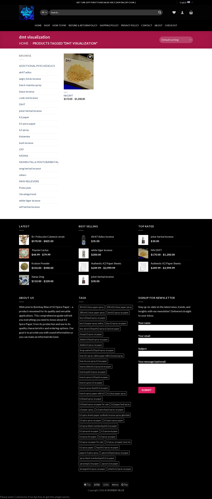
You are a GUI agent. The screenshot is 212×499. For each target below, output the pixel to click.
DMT (22, 104)
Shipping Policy (109, 25)
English (186, 2)
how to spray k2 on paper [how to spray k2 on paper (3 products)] (91, 382)
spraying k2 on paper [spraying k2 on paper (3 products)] (89, 463)
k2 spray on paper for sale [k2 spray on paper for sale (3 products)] (91, 442)
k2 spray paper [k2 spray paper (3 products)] (86, 447)
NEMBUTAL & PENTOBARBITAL (39, 162)
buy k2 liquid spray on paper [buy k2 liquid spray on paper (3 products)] (93, 318)
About (158, 25)
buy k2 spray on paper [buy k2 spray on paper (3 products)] (116, 323)
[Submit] (159, 12)
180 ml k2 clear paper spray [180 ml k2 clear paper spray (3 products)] (92, 312)
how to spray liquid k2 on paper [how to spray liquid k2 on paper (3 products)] (94, 388)
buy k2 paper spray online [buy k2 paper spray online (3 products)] (91, 323)
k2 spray (24, 129)
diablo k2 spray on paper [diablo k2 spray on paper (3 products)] (91, 345)
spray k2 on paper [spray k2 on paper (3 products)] (110, 463)
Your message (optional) (165, 373)
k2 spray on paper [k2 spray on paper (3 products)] (107, 436)
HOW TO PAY (59, 25)
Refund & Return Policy (83, 25)
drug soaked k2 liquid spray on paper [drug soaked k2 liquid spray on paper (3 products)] (97, 350)
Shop (47, 25)
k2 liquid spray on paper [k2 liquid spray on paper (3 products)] (91, 398)
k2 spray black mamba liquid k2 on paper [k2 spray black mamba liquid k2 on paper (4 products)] (98, 426)
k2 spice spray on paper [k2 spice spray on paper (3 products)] (90, 420)
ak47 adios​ (25, 72)
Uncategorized (27, 194)
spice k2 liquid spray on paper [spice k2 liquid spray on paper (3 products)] (115, 452)
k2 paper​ (24, 117)
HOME (38, 25)
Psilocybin (25, 187)
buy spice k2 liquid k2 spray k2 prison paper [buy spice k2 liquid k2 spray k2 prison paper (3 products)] (99, 328)
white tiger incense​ (29, 200)
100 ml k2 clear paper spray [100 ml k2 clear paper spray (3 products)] (119, 307)
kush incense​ (26, 142)
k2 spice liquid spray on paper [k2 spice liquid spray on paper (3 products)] (110, 409)
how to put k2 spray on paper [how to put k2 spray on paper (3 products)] (93, 372)
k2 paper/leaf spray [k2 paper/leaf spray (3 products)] (121, 404)
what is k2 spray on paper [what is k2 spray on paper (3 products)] (119, 469)
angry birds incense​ (30, 78)
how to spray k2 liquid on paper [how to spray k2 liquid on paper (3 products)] (94, 377)
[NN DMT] (79, 71)
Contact (146, 25)
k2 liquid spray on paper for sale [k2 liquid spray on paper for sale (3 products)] (94, 404)
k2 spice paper (27, 123)
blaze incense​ (26, 91)
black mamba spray (30, 85)
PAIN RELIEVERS (29, 181)
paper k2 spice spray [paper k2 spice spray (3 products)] (89, 452)
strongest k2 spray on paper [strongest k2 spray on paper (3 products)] (92, 469)
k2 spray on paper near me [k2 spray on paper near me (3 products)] (118, 442)
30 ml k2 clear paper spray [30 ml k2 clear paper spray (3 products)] (92, 307)
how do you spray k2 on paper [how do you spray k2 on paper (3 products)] (93, 361)
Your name (165, 327)
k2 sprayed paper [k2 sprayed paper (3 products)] (110, 431)
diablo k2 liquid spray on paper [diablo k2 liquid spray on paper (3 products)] (94, 339)
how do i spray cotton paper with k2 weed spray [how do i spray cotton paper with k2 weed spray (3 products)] (101, 355)
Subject (165, 353)
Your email (165, 340)
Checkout (171, 25)
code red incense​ (28, 97)
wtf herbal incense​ (29, 206)
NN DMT (68, 95)
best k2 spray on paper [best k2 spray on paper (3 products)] (118, 312)
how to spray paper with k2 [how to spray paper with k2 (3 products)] (92, 393)
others (22, 174)
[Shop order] (176, 40)
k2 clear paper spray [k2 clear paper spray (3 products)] (116, 393)
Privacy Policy (130, 25)
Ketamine (24, 136)
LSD (21, 149)
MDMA (23, 155)
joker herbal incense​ (30, 110)
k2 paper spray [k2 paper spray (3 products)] (86, 409)
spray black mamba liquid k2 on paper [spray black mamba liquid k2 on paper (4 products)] (97, 458)
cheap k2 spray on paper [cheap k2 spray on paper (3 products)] (91, 334)
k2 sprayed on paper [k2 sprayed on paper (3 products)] (89, 431)
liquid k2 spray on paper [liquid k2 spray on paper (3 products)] (107, 447)
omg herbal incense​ (30, 168)
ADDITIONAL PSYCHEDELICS (37, 65)
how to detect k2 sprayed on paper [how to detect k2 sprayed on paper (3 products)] (95, 366)
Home (23, 43)
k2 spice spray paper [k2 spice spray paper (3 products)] (113, 420)
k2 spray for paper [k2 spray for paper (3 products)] (88, 436)
